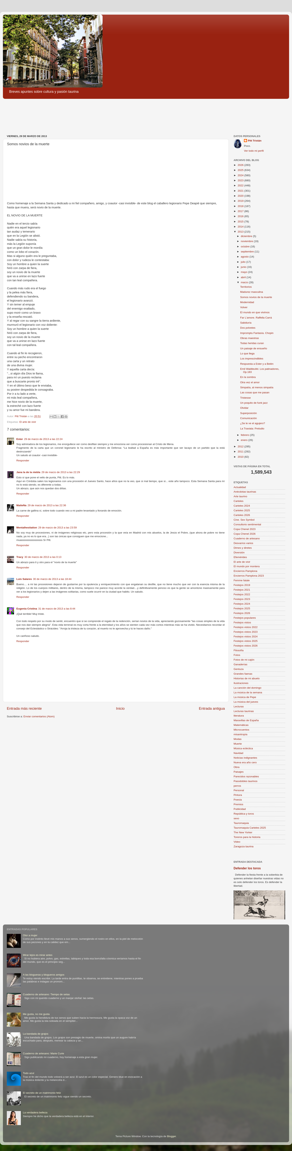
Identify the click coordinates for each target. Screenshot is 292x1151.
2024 (241, 175)
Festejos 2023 (242, 599)
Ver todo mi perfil (254, 150)
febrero (245, 435)
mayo (244, 272)
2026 (241, 165)
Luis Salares (24, 579)
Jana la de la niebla (28, 472)
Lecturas (239, 706)
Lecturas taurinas (244, 711)
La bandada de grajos (35, 1033)
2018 (241, 206)
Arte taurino (240, 496)
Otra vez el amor (250, 382)
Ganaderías (240, 664)
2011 (241, 451)
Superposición (248, 413)
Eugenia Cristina (26, 608)
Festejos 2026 (242, 613)
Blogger (171, 1136)
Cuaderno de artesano (247, 538)
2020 (241, 195)
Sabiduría (246, 322)
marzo (245, 282)
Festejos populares (245, 617)
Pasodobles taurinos (245, 781)
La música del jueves (246, 701)
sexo (236, 818)
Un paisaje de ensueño (253, 348)
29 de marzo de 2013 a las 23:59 (57, 527)
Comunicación (248, 418)
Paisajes (239, 771)
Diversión (239, 552)
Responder (22, 460)
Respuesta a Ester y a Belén (257, 363)
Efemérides (240, 557)
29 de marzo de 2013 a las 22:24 (43, 439)
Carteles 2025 (242, 510)
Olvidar (244, 407)
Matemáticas (241, 725)
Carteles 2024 (242, 505)
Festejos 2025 (242, 608)
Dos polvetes (247, 327)
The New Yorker (243, 832)
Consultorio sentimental (247, 524)
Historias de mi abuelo (247, 678)
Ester (19, 439)
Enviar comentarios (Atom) (39, 716)
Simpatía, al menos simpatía (256, 387)
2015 (241, 221)
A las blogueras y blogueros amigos (43, 974)
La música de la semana (248, 692)
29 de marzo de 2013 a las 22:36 (47, 505)
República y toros (244, 813)
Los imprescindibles (251, 358)
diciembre (247, 236)
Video (237, 841)
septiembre (248, 251)
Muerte (238, 743)
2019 (241, 200)
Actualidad (240, 487)
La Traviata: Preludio (252, 428)
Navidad (238, 753)
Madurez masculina (251, 291)
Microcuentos (241, 729)
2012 (241, 446)
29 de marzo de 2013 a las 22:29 (60, 472)
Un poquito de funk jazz (254, 402)
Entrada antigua (212, 708)
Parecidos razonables (246, 776)
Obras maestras (249, 338)
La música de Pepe (245, 697)
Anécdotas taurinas (245, 491)
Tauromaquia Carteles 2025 (250, 827)
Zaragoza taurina (243, 846)
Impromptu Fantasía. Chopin (257, 333)
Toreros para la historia (247, 837)
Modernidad (247, 302)
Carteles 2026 (242, 515)
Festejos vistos (242, 622)
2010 (241, 456)
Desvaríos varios (243, 543)
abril (243, 277)
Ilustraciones (241, 683)
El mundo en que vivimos (255, 312)
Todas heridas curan (252, 343)
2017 (241, 211)
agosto (245, 256)
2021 (241, 190)
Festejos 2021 (242, 589)
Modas (238, 739)
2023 (241, 180)
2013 (241, 231)
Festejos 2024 (242, 603)
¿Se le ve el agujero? (252, 423)
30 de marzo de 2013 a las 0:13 (42, 557)
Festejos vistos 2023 (246, 631)
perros (237, 785)
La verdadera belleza (35, 1112)
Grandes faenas (243, 673)
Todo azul (28, 1073)
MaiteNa (21, 505)
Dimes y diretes (243, 547)
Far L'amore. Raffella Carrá (256, 317)
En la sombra (248, 377)
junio (244, 266)
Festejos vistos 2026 (246, 645)
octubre (245, 246)
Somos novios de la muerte (256, 297)
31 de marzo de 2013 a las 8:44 (56, 608)
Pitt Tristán (254, 140)
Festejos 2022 (242, 594)
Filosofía (239, 650)
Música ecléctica (243, 748)
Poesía (238, 799)
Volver (244, 307)
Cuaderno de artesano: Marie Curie (43, 1053)
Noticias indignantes (245, 757)
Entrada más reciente (24, 708)
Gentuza (239, 669)
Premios (238, 804)
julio (243, 261)
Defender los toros (247, 868)
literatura (239, 715)
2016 (241, 216)
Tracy (19, 557)
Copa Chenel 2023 (245, 529)
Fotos (237, 655)
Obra (236, 767)
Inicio (120, 708)
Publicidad (240, 809)
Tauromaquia (241, 823)
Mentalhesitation (26, 527)
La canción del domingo (247, 687)
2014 (241, 226)
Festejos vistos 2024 (246, 636)
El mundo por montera (247, 566)
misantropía (240, 734)
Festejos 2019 (242, 585)
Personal (239, 790)
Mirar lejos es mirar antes (37, 955)
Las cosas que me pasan (254, 392)
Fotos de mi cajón (244, 659)
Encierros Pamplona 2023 (249, 575)
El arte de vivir (27, 421)
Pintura (238, 795)
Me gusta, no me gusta (36, 1014)
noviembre (247, 241)
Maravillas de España (246, 720)
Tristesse (245, 397)
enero (244, 440)
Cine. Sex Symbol (244, 519)
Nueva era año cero (245, 762)
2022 (241, 185)
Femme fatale (242, 580)
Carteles (238, 501)
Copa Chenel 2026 (245, 533)
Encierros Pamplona (245, 571)
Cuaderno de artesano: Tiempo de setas (46, 994)
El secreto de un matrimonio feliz (42, 1092)
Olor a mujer (30, 935)
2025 (241, 170)
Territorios (246, 286)
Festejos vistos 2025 (246, 641)
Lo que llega (247, 353)
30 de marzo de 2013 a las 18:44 (52, 579)
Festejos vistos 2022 (246, 627)
